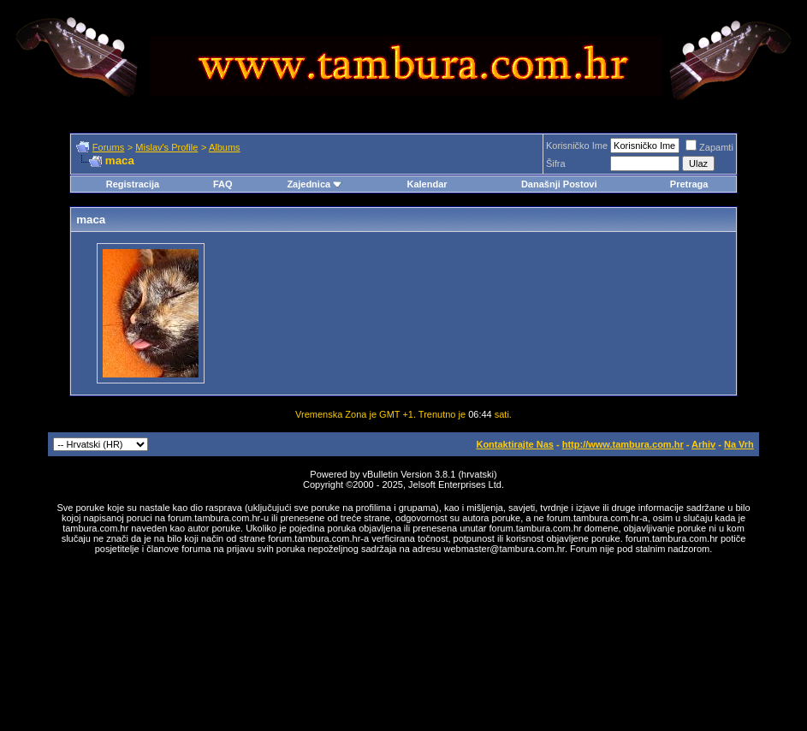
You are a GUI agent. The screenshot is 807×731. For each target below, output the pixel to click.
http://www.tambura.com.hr (623, 444)
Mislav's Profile (166, 147)
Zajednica (314, 184)
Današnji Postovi (559, 184)
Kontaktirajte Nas (514, 444)
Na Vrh (739, 444)
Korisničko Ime (577, 145)
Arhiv (703, 444)
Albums (224, 147)
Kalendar (426, 184)
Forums (108, 147)
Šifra (556, 163)
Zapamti (709, 147)
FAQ (223, 184)
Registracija (132, 184)
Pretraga (689, 184)
